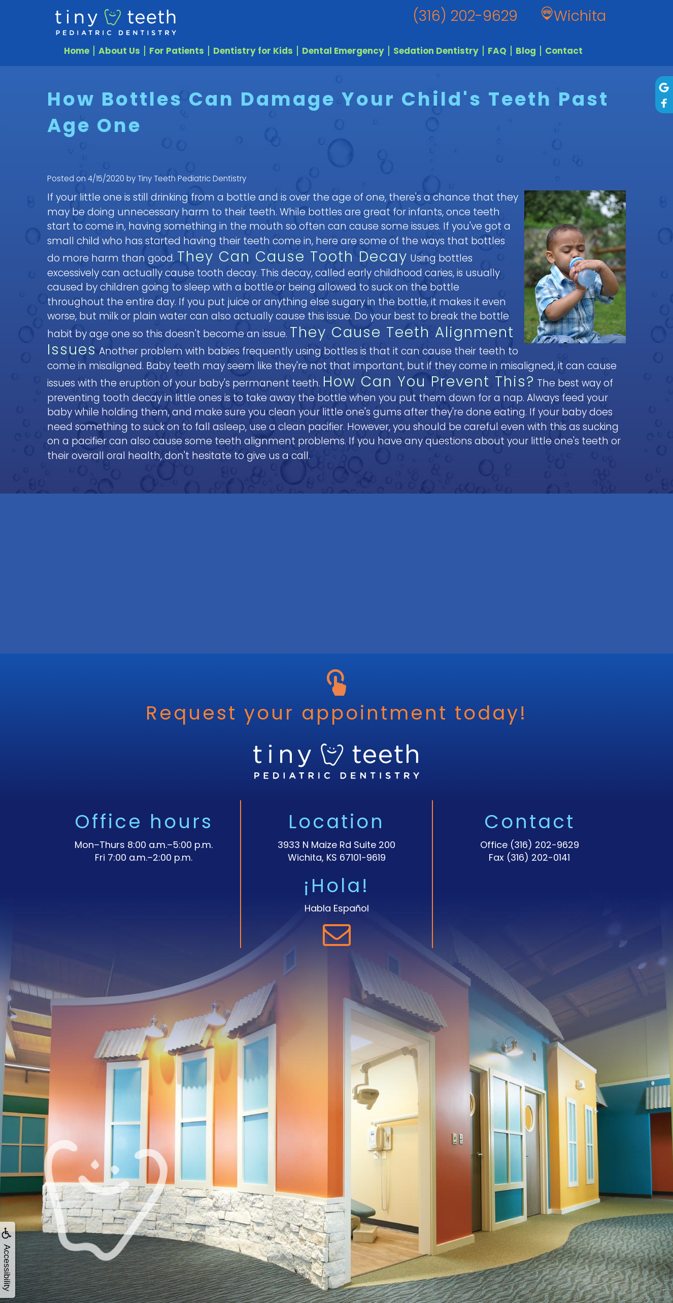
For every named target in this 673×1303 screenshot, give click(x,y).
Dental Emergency (343, 51)
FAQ (497, 51)
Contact (564, 51)
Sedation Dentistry (436, 51)
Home (76, 51)
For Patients (176, 51)
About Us (119, 51)
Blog (526, 51)
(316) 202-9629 (544, 844)
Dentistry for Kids (253, 51)
